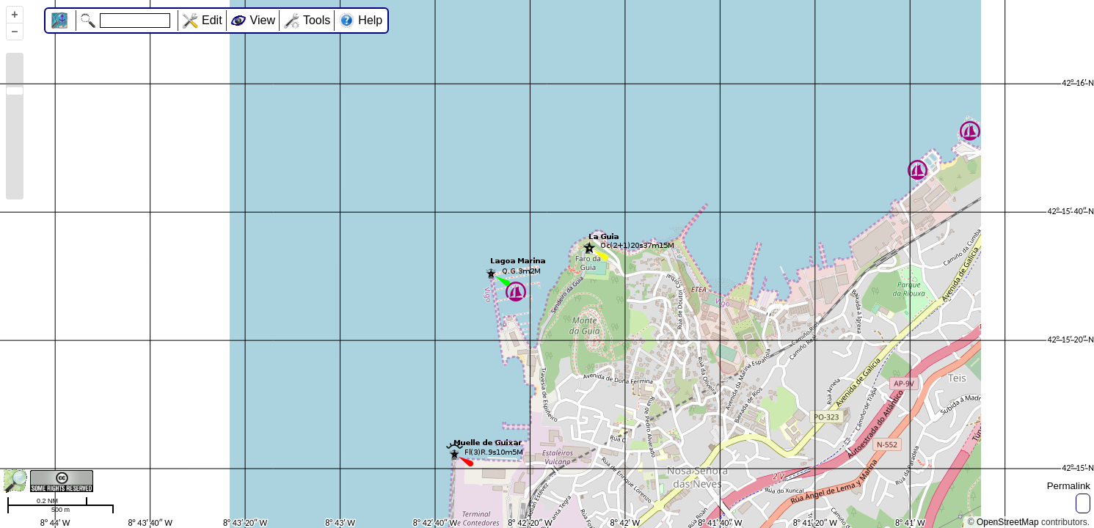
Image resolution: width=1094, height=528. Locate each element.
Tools (316, 20)
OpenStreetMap (1008, 522)
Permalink (1068, 485)
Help (370, 20)
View (262, 20)
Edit (212, 20)
